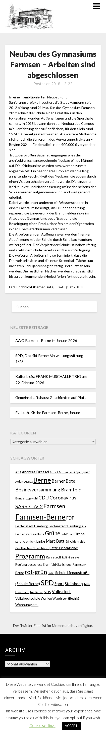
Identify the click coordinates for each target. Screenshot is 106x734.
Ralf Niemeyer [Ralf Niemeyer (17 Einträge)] (71, 557)
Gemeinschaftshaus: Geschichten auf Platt (51, 397)
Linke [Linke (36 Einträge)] (40, 541)
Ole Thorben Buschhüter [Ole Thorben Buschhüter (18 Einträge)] (32, 548)
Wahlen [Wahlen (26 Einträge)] (46, 598)
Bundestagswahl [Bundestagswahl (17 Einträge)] (26, 498)
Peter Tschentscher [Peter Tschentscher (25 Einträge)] (63, 548)
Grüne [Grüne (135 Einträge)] (52, 533)
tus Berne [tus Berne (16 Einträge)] (36, 592)
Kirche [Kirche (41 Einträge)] (79, 533)
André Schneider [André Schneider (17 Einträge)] (61, 472)
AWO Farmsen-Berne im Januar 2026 (46, 340)
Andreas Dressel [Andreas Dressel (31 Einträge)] (35, 472)
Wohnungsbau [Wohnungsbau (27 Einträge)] (26, 604)
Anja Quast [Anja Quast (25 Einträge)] (81, 472)
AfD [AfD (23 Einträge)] (18, 472)
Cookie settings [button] (42, 725)
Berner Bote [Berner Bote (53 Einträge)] (63, 481)
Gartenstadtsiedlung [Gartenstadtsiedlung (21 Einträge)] (29, 534)
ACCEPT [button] (71, 726)
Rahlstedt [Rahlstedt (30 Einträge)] (53, 557)
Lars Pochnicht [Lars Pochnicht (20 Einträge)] (25, 541)
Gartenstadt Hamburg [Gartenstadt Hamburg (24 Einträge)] (31, 526)
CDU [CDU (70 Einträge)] (43, 497)
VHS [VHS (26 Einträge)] (47, 592)
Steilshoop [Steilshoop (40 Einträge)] (74, 583)
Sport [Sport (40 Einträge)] (59, 583)
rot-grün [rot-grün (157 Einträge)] (36, 571)
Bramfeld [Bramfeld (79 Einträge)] (71, 489)
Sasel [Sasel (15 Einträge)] (51, 573)
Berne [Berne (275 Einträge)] (42, 480)
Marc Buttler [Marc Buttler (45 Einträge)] (57, 541)
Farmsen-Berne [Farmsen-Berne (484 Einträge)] (40, 516)
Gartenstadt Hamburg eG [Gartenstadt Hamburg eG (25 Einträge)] (67, 526)
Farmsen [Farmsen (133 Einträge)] (54, 506)
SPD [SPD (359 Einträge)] (47, 582)
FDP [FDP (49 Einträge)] (70, 518)
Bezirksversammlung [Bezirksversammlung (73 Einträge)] (37, 489)
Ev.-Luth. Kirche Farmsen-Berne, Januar (47, 412)
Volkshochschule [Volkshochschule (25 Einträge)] (27, 598)
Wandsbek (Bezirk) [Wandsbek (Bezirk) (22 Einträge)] (65, 598)
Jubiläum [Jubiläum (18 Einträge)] (67, 534)
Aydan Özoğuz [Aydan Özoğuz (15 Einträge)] (24, 481)
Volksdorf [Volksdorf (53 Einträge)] (61, 591)
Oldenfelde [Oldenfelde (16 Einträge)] (77, 541)
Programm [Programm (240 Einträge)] (30, 556)
